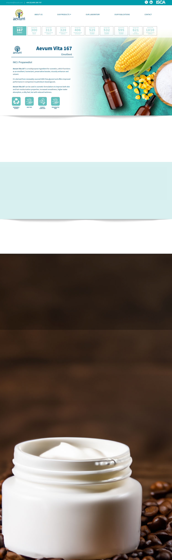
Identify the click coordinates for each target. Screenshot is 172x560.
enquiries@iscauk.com (14, 2)
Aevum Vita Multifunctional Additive (49, 31)
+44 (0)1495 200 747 (34, 2)
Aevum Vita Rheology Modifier (92, 31)
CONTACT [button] (148, 14)
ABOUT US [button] (38, 14)
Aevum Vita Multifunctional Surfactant (78, 31)
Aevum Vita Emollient (19, 31)
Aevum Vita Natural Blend (34, 31)
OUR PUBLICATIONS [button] (122, 14)
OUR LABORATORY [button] (93, 14)
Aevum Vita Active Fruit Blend (136, 31)
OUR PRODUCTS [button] (63, 14)
